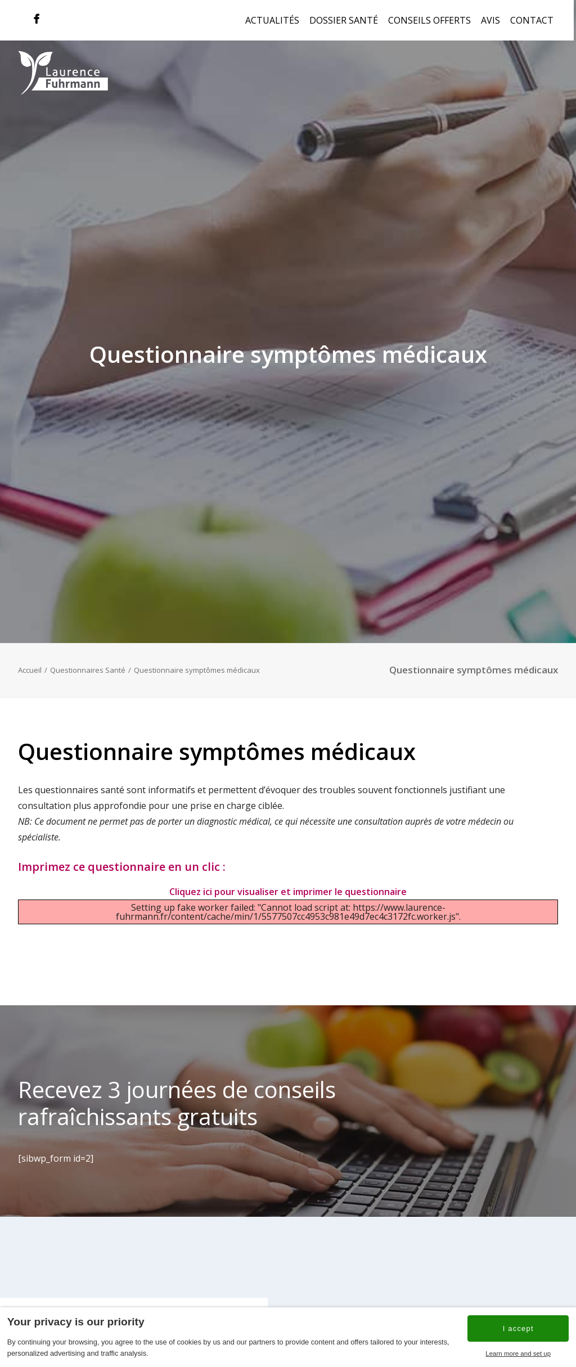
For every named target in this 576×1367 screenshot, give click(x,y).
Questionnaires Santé (87, 670)
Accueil (30, 670)
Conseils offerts (429, 20)
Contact (532, 20)
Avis (490, 20)
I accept (518, 1328)
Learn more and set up (518, 1353)
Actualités (272, 20)
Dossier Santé (343, 20)
